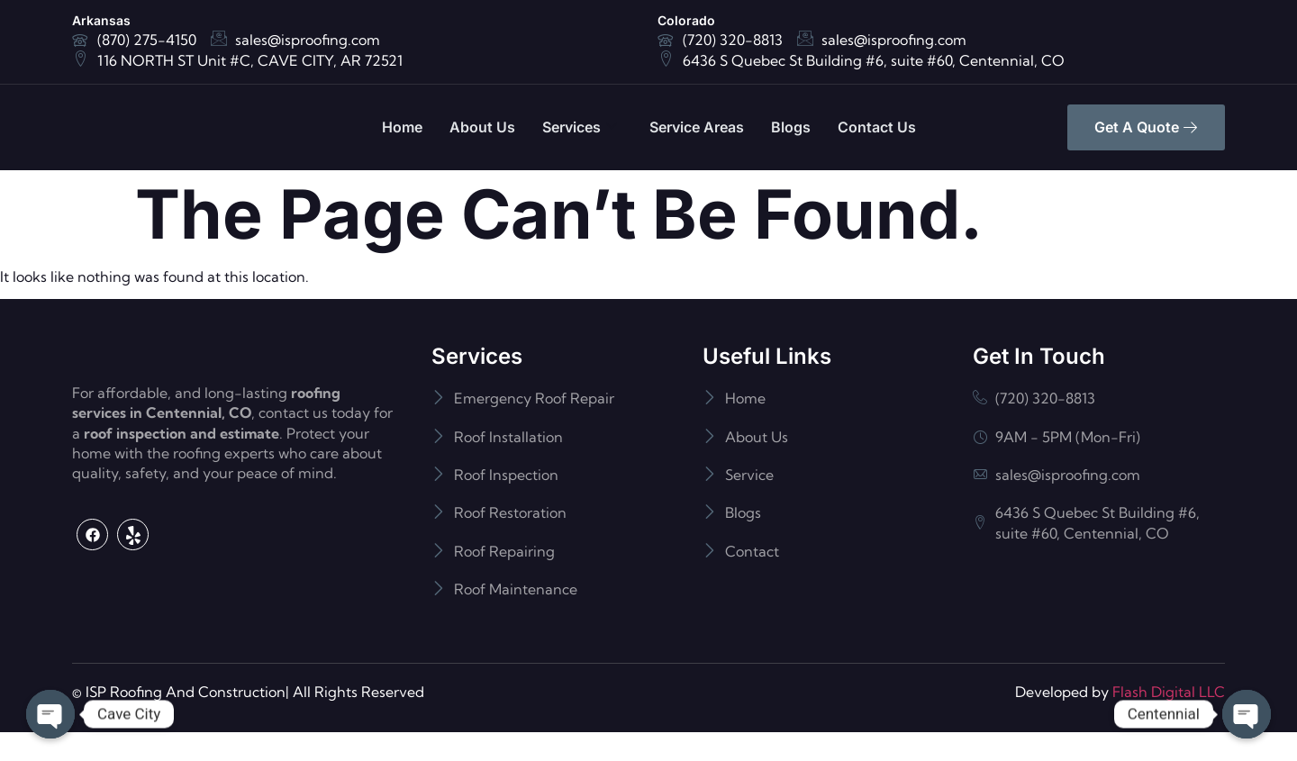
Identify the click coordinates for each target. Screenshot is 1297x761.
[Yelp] (133, 607)
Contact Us (877, 127)
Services (579, 127)
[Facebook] (92, 607)
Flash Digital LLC (1168, 720)
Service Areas (696, 127)
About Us (482, 127)
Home (402, 127)
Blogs (791, 127)
